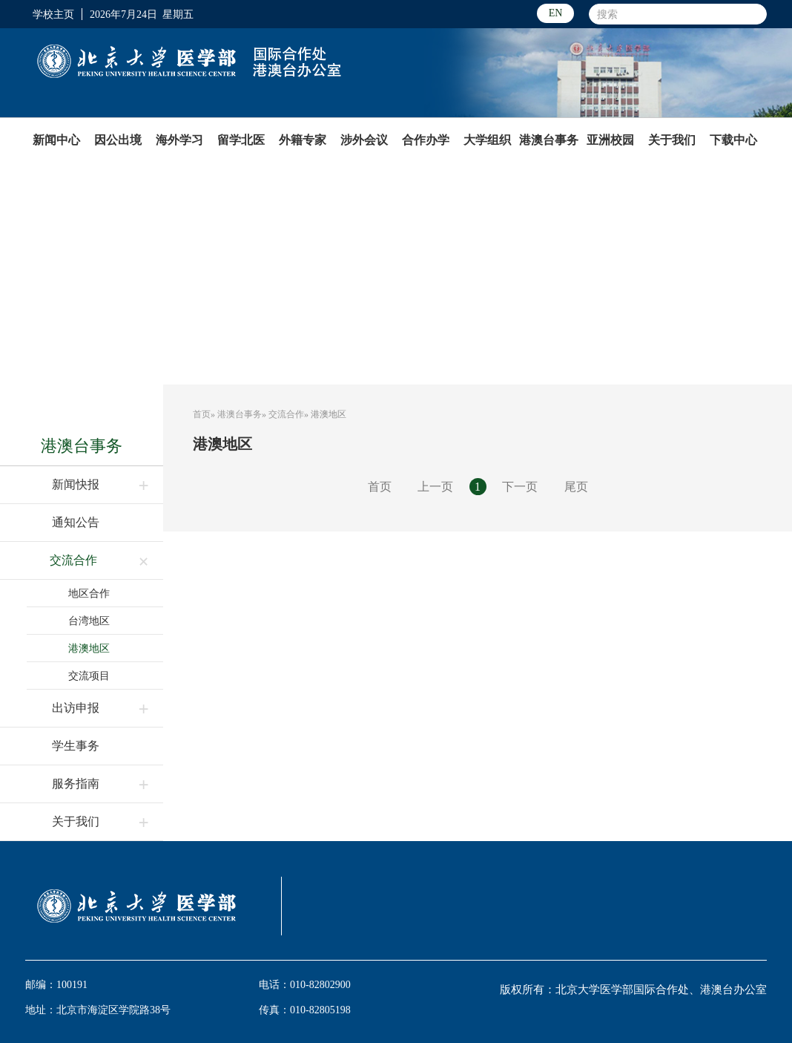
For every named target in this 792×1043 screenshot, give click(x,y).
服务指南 (75, 783)
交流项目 (89, 675)
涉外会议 (364, 140)
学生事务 (75, 745)
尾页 (576, 486)
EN (556, 13)
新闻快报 (75, 484)
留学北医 (241, 140)
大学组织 (487, 140)
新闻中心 (56, 140)
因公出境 (118, 140)
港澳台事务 (548, 140)
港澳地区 (89, 648)
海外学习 (179, 140)
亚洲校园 (610, 140)
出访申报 (75, 708)
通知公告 (75, 522)
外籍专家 (302, 140)
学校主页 (53, 14)
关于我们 (672, 140)
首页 (202, 414)
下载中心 (733, 140)
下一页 (520, 486)
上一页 (435, 486)
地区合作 (89, 593)
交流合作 (73, 560)
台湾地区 (89, 621)
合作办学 (425, 140)
